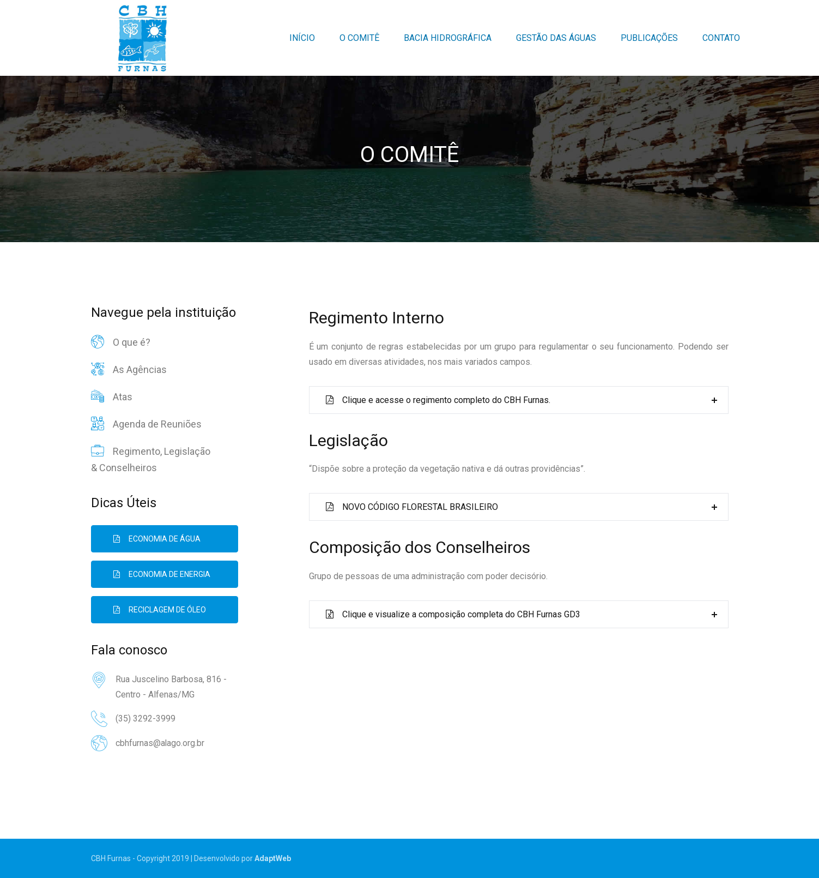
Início (302, 38)
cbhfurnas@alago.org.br (160, 743)
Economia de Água (157, 538)
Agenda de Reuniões (146, 423)
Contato (721, 38)
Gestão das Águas (556, 38)
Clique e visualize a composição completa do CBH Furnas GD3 (453, 614)
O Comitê (359, 38)
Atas (111, 396)
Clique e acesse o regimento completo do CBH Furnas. (438, 400)
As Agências (129, 369)
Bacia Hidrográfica (448, 38)
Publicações (649, 38)
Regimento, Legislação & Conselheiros (150, 458)
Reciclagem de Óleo (159, 609)
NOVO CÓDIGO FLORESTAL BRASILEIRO (412, 507)
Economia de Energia (161, 574)
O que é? (120, 342)
